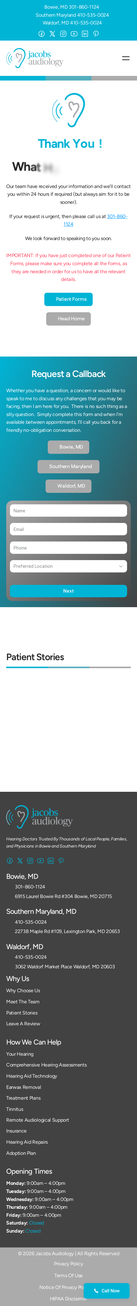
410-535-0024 (93, 15)
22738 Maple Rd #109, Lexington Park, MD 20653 (67, 931)
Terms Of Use (68, 1275)
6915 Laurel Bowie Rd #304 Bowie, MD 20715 (63, 896)
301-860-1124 (84, 7)
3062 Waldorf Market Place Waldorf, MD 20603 (65, 967)
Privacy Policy (68, 1264)
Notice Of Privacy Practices (68, 1287)
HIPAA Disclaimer (68, 1299)
